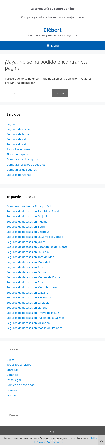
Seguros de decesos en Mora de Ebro (31, 262)
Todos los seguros (18, 149)
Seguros (12, 124)
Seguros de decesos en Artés (25, 267)
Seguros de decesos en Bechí (26, 226)
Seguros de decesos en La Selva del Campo (35, 237)
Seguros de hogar (18, 134)
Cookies (12, 390)
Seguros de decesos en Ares (25, 282)
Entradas (12, 370)
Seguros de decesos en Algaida (27, 221)
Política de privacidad (21, 385)
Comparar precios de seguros (26, 164)
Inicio (10, 359)
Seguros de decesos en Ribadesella (30, 297)
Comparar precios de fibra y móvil (29, 206)
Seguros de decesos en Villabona (28, 323)
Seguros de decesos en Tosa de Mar (30, 257)
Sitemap (12, 395)
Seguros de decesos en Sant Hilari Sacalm (34, 211)
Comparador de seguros (23, 159)
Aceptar (59, 442)
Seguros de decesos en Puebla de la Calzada (36, 318)
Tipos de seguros (18, 154)
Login (52, 431)
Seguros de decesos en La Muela (28, 302)
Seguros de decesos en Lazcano (27, 292)
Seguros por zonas (19, 175)
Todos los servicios (19, 364)
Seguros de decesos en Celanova (28, 232)
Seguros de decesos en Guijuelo (28, 216)
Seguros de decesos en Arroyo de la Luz (33, 313)
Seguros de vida (17, 144)
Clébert (52, 29)
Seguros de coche (18, 129)
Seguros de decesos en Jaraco (26, 242)
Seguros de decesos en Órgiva (26, 272)
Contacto (13, 375)
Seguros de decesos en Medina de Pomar (34, 277)
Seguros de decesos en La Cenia (28, 252)
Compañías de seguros (22, 169)
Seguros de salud (18, 139)
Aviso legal (14, 380)
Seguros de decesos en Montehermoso (32, 287)
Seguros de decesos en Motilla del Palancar (35, 328)
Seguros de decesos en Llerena (27, 307)
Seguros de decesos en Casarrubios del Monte (37, 247)
